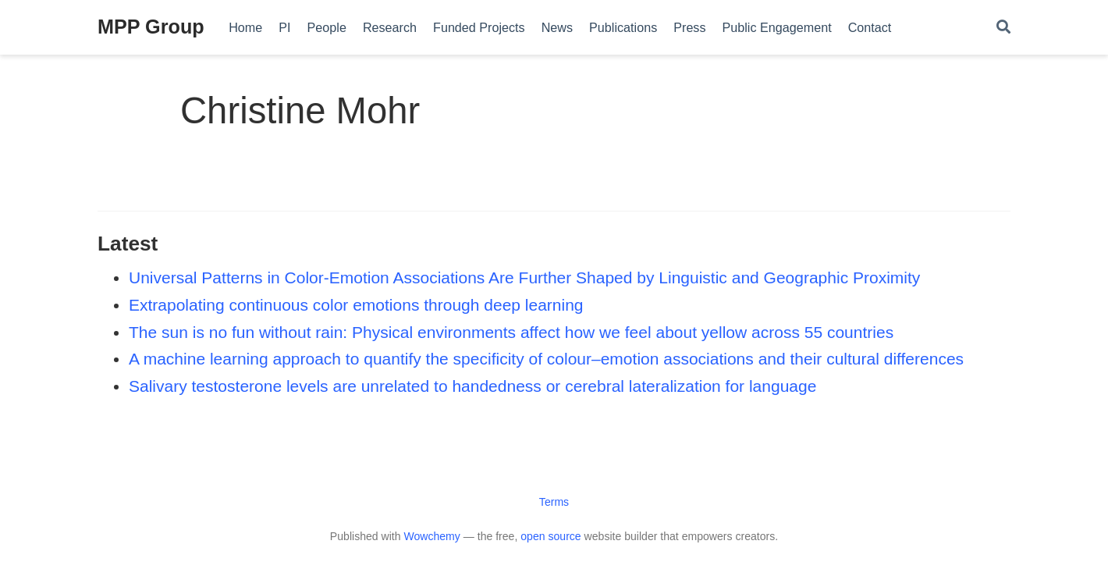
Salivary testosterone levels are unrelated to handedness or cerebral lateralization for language (472, 386)
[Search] (1003, 28)
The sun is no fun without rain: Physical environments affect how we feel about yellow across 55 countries (511, 332)
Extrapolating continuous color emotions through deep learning (356, 305)
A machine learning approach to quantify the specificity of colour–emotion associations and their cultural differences (546, 359)
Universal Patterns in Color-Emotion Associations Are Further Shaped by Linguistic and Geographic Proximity (524, 277)
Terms (554, 502)
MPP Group (151, 26)
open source (550, 536)
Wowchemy (431, 536)
